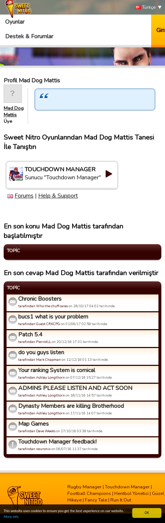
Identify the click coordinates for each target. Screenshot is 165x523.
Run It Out (120, 500)
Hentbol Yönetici (131, 493)
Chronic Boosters (40, 298)
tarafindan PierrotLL (34, 341)
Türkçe (145, 7)
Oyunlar (14, 22)
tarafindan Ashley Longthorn (41, 377)
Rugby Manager (84, 487)
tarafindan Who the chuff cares (43, 306)
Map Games (33, 423)
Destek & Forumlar (29, 36)
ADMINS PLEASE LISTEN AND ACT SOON (75, 388)
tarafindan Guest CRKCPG (39, 323)
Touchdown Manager (127, 487)
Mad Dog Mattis (14, 111)
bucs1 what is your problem (53, 316)
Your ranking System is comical (56, 370)
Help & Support (58, 196)
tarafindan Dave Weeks (36, 431)
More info (11, 517)
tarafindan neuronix (34, 448)
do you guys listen (41, 352)
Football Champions (89, 493)
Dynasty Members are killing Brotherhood (71, 406)
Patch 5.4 (30, 334)
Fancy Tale (96, 500)
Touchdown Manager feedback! (57, 441)
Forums (24, 196)
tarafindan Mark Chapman (39, 359)
